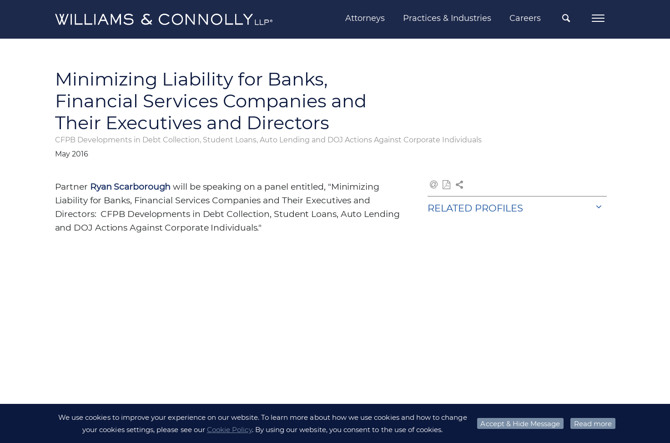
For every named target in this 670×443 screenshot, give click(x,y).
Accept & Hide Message (520, 423)
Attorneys (365, 18)
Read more (593, 423)
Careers (525, 18)
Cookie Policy (229, 429)
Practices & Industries (447, 18)
